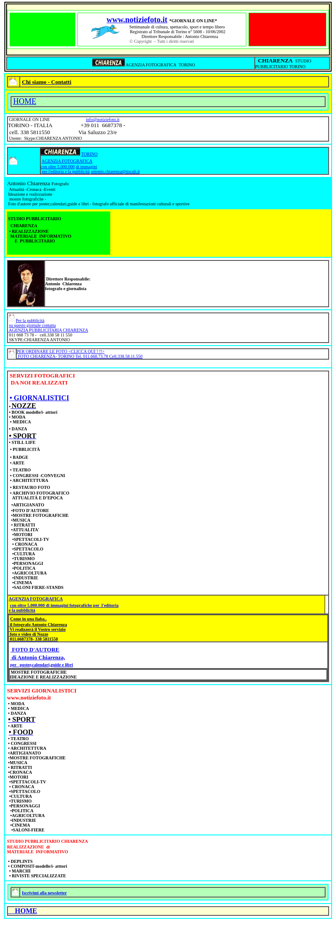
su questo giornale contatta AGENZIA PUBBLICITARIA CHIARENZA (48, 327)
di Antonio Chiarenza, (37, 657)
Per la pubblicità (30, 320)
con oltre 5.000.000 (58, 166)
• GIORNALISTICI (39, 398)
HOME (24, 101)
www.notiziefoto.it (137, 19)
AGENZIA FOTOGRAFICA (67, 161)
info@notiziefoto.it (102, 119)
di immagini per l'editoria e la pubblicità (69, 169)
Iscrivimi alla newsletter (44, 892)
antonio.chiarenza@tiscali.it (115, 171)
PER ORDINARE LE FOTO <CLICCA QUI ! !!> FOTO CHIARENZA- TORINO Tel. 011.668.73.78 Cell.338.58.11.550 (80, 354)
